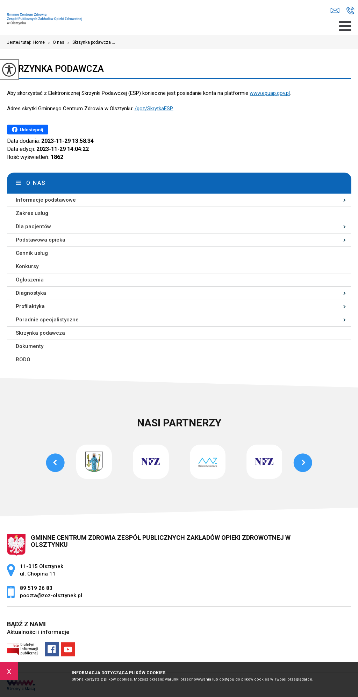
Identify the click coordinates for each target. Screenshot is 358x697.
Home (39, 42)
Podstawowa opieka (40, 240)
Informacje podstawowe (46, 200)
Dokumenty (29, 346)
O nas (54, 42)
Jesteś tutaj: (20, 42)
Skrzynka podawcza (55, 68)
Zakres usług (32, 213)
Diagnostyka (31, 293)
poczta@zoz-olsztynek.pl (334, 10)
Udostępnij (27, 129)
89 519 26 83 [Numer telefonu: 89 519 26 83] (36, 588)
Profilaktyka (30, 306)
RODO (23, 359)
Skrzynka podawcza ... (89, 42)
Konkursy (27, 266)
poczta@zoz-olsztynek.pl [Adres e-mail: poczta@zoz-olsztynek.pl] (51, 595)
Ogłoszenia (30, 280)
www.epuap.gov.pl (270, 93)
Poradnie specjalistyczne (47, 319)
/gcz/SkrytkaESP (154, 108)
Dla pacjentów (33, 226)
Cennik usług (32, 253)
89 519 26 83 (350, 10)
